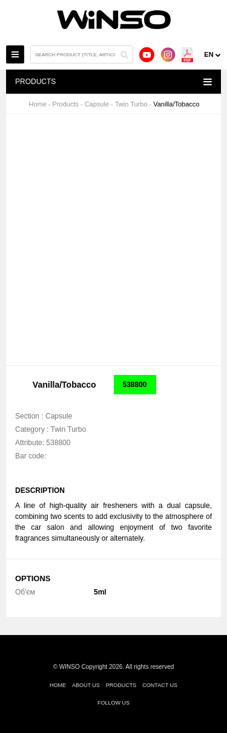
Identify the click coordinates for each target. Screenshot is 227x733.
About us (86, 685)
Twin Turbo (131, 104)
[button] (202, 134)
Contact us (159, 685)
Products (66, 104)
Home (38, 104)
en (208, 54)
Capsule (97, 104)
